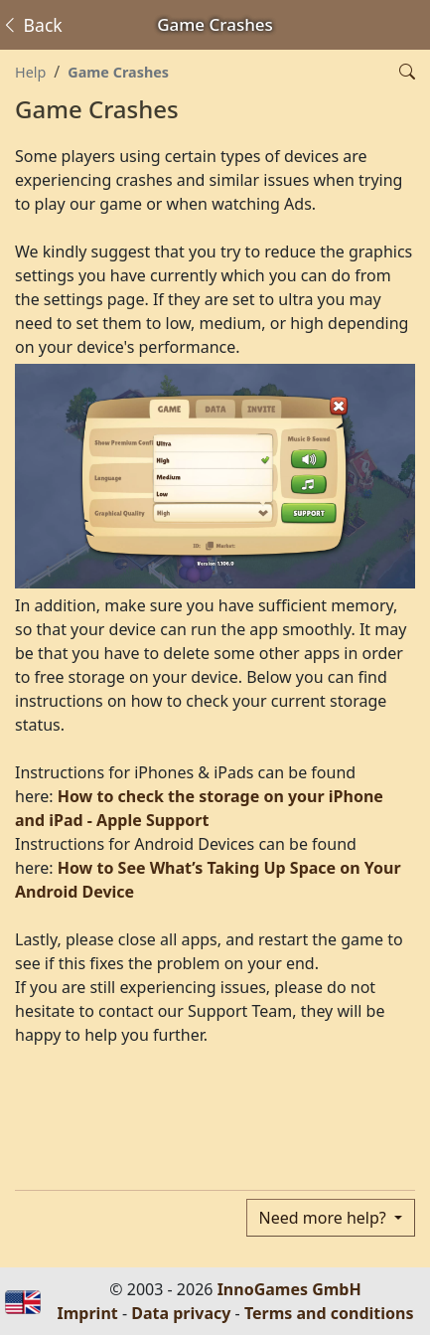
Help (30, 72)
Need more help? (324, 1218)
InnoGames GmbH (289, 1289)
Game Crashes (118, 72)
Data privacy (180, 1313)
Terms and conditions (329, 1313)
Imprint (88, 1313)
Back (32, 25)
